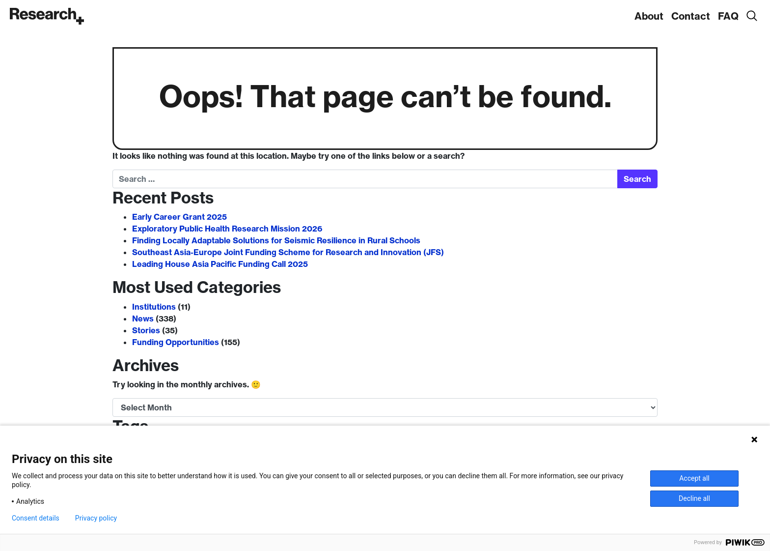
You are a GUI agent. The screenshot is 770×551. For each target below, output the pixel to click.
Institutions (154, 307)
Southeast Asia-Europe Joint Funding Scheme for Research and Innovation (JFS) (288, 252)
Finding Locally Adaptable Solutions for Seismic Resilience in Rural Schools (276, 240)
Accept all (694, 478)
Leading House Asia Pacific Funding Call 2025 (220, 264)
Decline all (694, 498)
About (648, 16)
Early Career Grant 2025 (179, 217)
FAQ (728, 16)
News (143, 318)
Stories (146, 330)
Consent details (35, 518)
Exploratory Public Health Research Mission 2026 (227, 228)
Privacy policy (96, 518)
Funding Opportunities (175, 342)
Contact (690, 16)
